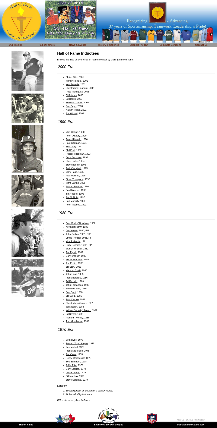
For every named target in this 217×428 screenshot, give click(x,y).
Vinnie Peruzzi (73, 237)
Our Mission (16, 45)
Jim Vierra (71, 354)
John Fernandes (74, 285)
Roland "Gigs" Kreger (77, 343)
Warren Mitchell (74, 248)
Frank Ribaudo (73, 139)
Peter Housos (73, 204)
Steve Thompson (74, 179)
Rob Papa (71, 106)
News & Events (77, 45)
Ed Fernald (71, 281)
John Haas (71, 274)
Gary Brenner (73, 256)
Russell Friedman (75, 153)
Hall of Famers (47, 45)
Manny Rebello (73, 80)
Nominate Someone (170, 45)
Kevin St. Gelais (74, 102)
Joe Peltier (71, 263)
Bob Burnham (73, 361)
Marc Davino (72, 183)
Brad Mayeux (73, 190)
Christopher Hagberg (76, 88)
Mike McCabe (73, 288)
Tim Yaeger (71, 193)
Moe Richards (73, 241)
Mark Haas (71, 172)
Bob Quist (71, 292)
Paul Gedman (73, 143)
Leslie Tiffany (72, 372)
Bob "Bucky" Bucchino (77, 223)
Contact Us (201, 45)
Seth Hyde (71, 340)
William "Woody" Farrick (78, 310)
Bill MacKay (72, 376)
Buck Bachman (74, 157)
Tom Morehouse (74, 321)
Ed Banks (71, 99)
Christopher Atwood (76, 303)
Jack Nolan (71, 306)
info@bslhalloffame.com (190, 424)
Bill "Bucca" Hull (74, 259)
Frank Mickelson (74, 350)
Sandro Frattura (74, 186)
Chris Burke (72, 161)
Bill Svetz (70, 296)
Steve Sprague (73, 379)
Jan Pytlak (71, 252)
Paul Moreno (72, 175)
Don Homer (72, 230)
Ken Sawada (72, 84)
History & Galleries (108, 45)
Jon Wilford (71, 113)
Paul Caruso (72, 299)
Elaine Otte (71, 77)
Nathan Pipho (73, 109)
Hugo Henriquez (74, 91)
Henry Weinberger (75, 358)
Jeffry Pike (71, 365)
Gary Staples (72, 369)
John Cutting (72, 234)
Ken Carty (71, 146)
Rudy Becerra (73, 245)
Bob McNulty (72, 201)
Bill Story (70, 266)
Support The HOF (139, 45)
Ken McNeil (72, 347)
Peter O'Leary (73, 135)
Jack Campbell (73, 168)
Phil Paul (70, 150)
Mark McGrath (73, 270)
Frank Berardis (73, 277)
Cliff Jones (71, 95)
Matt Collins (72, 132)
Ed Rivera (71, 314)
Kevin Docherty (74, 227)
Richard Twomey (74, 317)
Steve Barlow (72, 164)
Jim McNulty (72, 197)
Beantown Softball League (108, 424)
